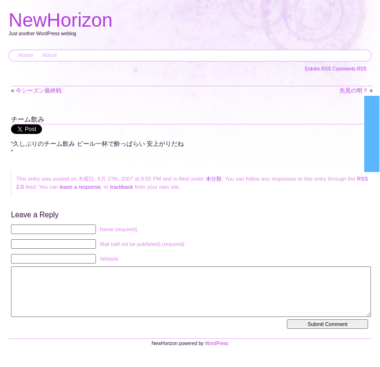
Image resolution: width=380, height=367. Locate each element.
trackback (121, 187)
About (49, 55)
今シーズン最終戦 (39, 90)
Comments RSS (349, 68)
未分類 (214, 179)
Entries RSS (318, 68)
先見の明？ (353, 90)
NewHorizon (61, 20)
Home (25, 55)
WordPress (216, 353)
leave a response (80, 187)
